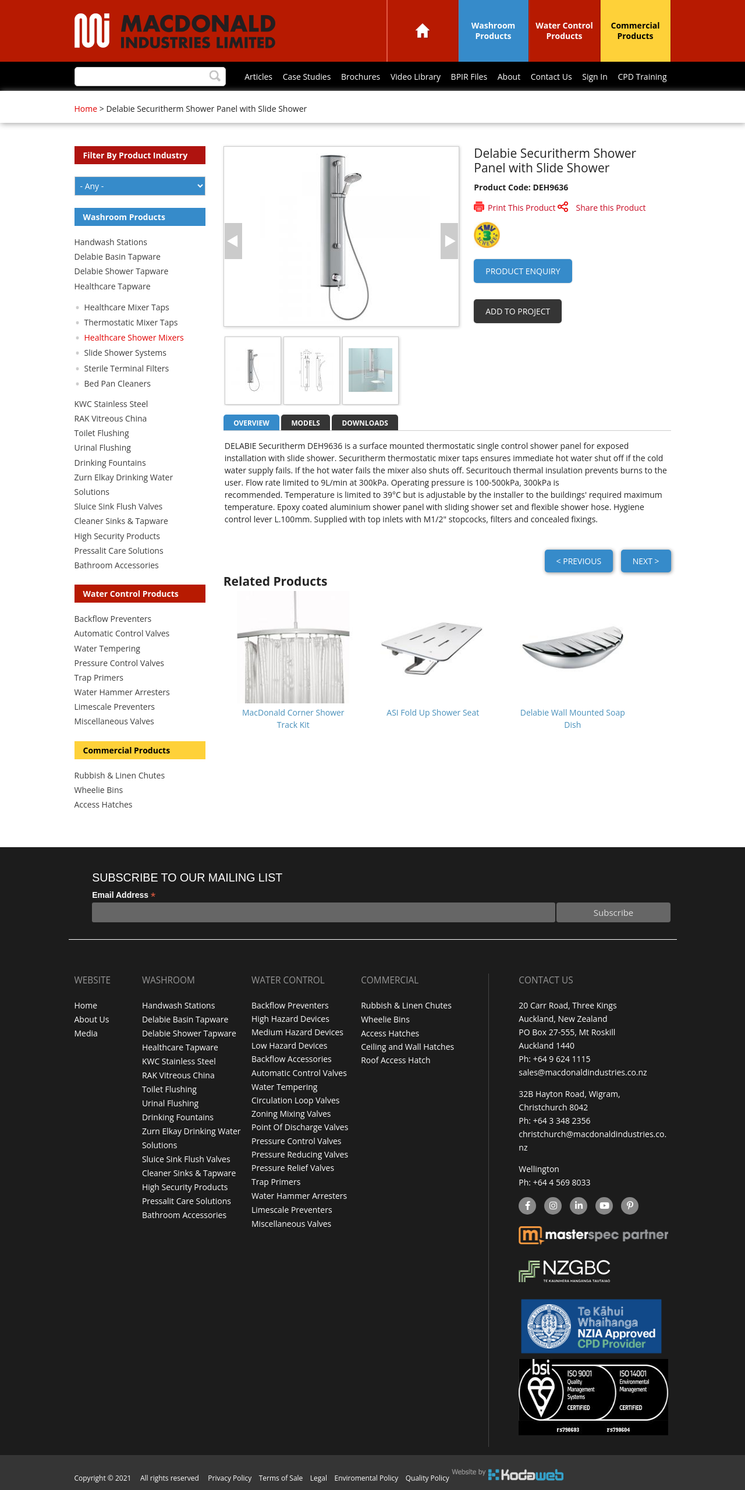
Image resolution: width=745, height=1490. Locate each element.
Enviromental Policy (367, 1478)
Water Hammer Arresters (122, 692)
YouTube (602, 1206)
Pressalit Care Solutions (119, 550)
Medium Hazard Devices (297, 1032)
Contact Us (551, 76)
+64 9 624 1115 (562, 1058)
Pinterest (629, 1206)
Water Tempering (107, 648)
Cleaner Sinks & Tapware (121, 520)
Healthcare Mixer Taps (126, 307)
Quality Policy (427, 1478)
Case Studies (307, 76)
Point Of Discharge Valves (299, 1125)
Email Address (123, 895)
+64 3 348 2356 (562, 1120)
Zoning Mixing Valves (291, 1112)
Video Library (416, 76)
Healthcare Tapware (112, 286)
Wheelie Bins (98, 789)
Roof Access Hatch (395, 1058)
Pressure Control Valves (119, 662)
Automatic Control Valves (122, 633)
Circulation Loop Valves (295, 1099)
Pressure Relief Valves (292, 1166)
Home (422, 30)
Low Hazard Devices (289, 1045)
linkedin (578, 1206)
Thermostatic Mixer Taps (131, 322)
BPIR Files (469, 76)
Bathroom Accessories (116, 565)
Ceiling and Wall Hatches (407, 1045)
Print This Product (521, 207)
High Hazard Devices (290, 1018)
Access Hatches (103, 804)
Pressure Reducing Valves (299, 1152)
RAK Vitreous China (110, 418)
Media (86, 1032)
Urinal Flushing (102, 447)
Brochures (360, 76)
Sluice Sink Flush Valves (118, 506)
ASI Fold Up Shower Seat (432, 712)
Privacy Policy (229, 1478)
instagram (552, 1206)
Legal (318, 1478)
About (509, 76)
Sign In (595, 76)
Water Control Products (564, 30)
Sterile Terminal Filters (126, 368)
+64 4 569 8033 (562, 1182)
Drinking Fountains (110, 462)
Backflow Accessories (291, 1058)
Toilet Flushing (101, 432)
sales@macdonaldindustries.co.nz (583, 1072)
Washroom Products (493, 30)
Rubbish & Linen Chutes (119, 775)
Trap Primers (98, 677)
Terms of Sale (281, 1478)
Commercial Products (635, 30)
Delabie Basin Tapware (117, 256)
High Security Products (117, 536)
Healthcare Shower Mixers (134, 337)
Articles (258, 76)
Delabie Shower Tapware (121, 271)
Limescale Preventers (114, 706)
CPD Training (642, 76)
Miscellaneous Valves (114, 721)
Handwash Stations (110, 241)
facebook (526, 1206)
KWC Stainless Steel (111, 403)
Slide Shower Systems (125, 352)
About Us (91, 1018)
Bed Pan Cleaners (117, 383)
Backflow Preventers (113, 618)
